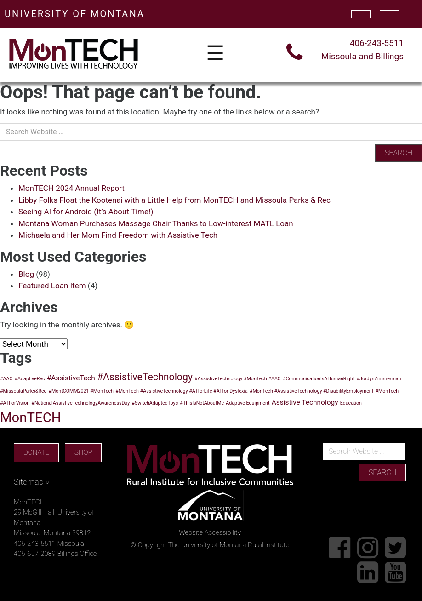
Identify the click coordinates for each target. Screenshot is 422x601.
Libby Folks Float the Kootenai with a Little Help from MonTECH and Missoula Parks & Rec (174, 200)
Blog (26, 274)
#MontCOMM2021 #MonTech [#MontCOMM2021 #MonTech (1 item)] (81, 391)
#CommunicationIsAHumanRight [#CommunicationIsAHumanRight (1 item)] (318, 379)
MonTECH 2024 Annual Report (71, 188)
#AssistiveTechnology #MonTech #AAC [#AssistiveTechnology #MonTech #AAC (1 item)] (237, 379)
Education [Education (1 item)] (351, 403)
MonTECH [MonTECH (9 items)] (30, 417)
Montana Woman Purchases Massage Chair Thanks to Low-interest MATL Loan (155, 223)
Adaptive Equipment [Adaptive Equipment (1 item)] (247, 403)
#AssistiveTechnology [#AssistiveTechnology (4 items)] (145, 377)
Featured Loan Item (52, 285)
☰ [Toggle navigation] (215, 53)
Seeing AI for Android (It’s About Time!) (85, 211)
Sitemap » (31, 482)
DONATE (36, 452)
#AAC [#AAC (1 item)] (6, 379)
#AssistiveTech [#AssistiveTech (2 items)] (71, 378)
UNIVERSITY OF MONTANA (75, 13)
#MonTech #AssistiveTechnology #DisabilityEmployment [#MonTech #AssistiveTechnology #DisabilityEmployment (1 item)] (311, 391)
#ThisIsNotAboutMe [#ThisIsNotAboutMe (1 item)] (202, 403)
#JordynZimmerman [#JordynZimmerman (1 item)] (379, 379)
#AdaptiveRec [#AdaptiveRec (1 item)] (30, 379)
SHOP (83, 452)
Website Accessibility (210, 532)
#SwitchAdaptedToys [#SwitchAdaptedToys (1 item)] (154, 403)
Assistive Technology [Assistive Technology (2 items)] (305, 402)
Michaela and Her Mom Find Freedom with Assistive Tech (117, 235)
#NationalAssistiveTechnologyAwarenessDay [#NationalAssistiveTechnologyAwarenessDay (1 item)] (80, 403)
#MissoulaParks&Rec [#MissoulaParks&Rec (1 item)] (23, 391)
